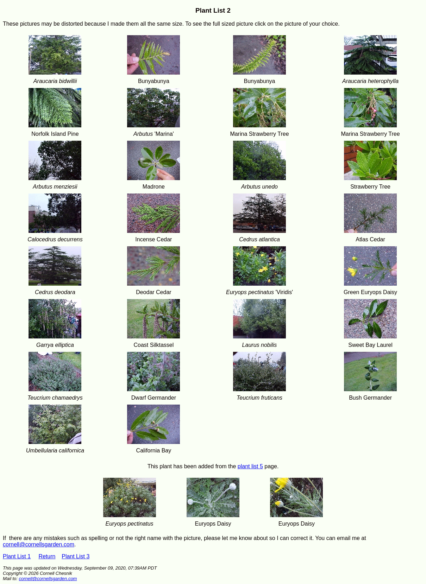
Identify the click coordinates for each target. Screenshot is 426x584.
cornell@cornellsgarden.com (38, 544)
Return (46, 556)
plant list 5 (250, 466)
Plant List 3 (75, 556)
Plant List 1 (17, 556)
